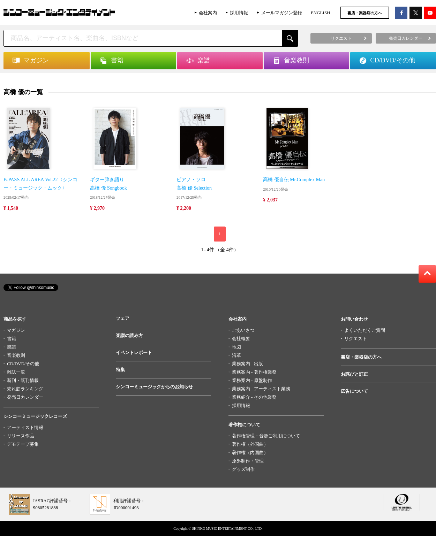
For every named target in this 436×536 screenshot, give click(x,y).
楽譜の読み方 (129, 335)
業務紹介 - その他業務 (254, 397)
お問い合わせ (354, 319)
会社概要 (241, 338)
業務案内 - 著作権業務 (254, 372)
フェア (122, 318)
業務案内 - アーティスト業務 (261, 388)
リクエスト (355, 338)
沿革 (236, 355)
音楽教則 (16, 355)
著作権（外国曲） (250, 444)
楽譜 (11, 347)
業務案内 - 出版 (247, 363)
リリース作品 (20, 435)
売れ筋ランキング (25, 388)
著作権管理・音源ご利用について (266, 435)
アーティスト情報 (25, 427)
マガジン (16, 330)
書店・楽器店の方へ (364, 13)
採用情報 (239, 12)
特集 (120, 369)
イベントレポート (134, 352)
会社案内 (208, 12)
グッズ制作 (243, 469)
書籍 (11, 338)
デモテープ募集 (23, 444)
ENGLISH (320, 12)
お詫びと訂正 (354, 374)
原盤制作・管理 (248, 461)
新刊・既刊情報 (23, 380)
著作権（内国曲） (250, 452)
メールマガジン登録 (281, 12)
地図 (236, 347)
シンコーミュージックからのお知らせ (154, 386)
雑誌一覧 (16, 372)
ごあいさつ (243, 330)
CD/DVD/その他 (23, 363)
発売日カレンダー (25, 397)
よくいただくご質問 (364, 330)
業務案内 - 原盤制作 (252, 380)
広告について (354, 391)
